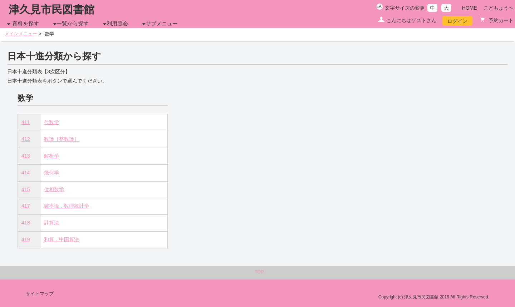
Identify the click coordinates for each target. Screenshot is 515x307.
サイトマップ (40, 293)
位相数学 (54, 189)
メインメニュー (21, 33)
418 (25, 223)
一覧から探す (73, 23)
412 (25, 139)
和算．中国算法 (61, 239)
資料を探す (25, 23)
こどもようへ (499, 8)
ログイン (457, 21)
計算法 (51, 223)
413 (25, 156)
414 (25, 172)
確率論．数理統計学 (66, 206)
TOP (259, 271)
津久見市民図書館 (51, 9)
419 (25, 239)
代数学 (51, 122)
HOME (469, 8)
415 (25, 189)
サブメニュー (162, 23)
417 (25, 206)
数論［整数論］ (61, 139)
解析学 (51, 156)
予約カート (500, 20)
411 (25, 122)
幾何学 (51, 172)
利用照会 (117, 23)
